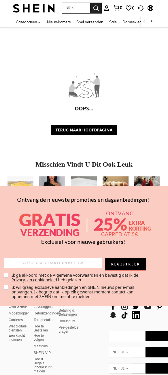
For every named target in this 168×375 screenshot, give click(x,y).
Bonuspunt (67, 314)
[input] (53, 263)
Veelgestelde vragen (69, 323)
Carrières (16, 313)
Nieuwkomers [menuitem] (59, 22)
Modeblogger (19, 306)
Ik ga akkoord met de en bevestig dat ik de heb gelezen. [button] (75, 277)
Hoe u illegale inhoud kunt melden (43, 358)
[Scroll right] (151, 21)
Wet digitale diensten (18, 321)
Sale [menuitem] (113, 22)
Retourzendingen (47, 306)
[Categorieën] (28, 21)
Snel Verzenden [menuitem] (89, 22)
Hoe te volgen (39, 331)
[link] (117, 7)
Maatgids (41, 339)
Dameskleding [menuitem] (134, 22)
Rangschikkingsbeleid (50, 371)
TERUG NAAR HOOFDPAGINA (84, 130)
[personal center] (106, 8)
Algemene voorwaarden (75, 275)
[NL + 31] (120, 345)
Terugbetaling (44, 313)
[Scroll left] (144, 21)
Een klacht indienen (17, 331)
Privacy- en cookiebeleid (34, 279)
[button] (76, 8)
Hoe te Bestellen (41, 321)
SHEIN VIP (42, 346)
